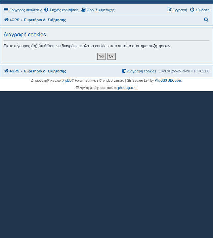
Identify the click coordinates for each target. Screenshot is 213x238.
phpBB (66, 80)
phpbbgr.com (127, 88)
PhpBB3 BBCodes (168, 80)
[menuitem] (61, 10)
